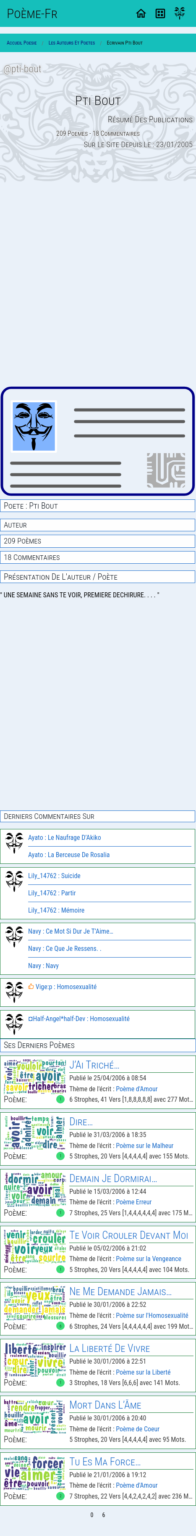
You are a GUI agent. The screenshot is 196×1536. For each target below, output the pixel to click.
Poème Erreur (134, 1202)
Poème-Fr (32, 13)
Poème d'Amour (136, 1089)
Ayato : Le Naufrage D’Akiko (64, 838)
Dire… (81, 1122)
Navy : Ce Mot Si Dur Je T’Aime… (70, 931)
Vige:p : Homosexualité (62, 987)
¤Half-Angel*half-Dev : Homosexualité (79, 1019)
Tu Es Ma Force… (105, 1462)
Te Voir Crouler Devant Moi (128, 1235)
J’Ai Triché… (94, 1065)
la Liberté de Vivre (109, 1348)
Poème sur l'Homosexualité (152, 1316)
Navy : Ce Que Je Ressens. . (65, 949)
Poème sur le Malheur (144, 1146)
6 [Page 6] (103, 1515)
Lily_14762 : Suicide (54, 876)
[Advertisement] (98, 284)
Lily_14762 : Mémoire (56, 910)
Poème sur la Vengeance (148, 1259)
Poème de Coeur (137, 1429)
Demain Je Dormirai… (113, 1178)
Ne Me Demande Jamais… (120, 1291)
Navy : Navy (43, 966)
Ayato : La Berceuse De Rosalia (69, 855)
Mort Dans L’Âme (105, 1405)
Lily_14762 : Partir (52, 893)
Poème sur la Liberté (143, 1372)
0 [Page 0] (92, 1515)
